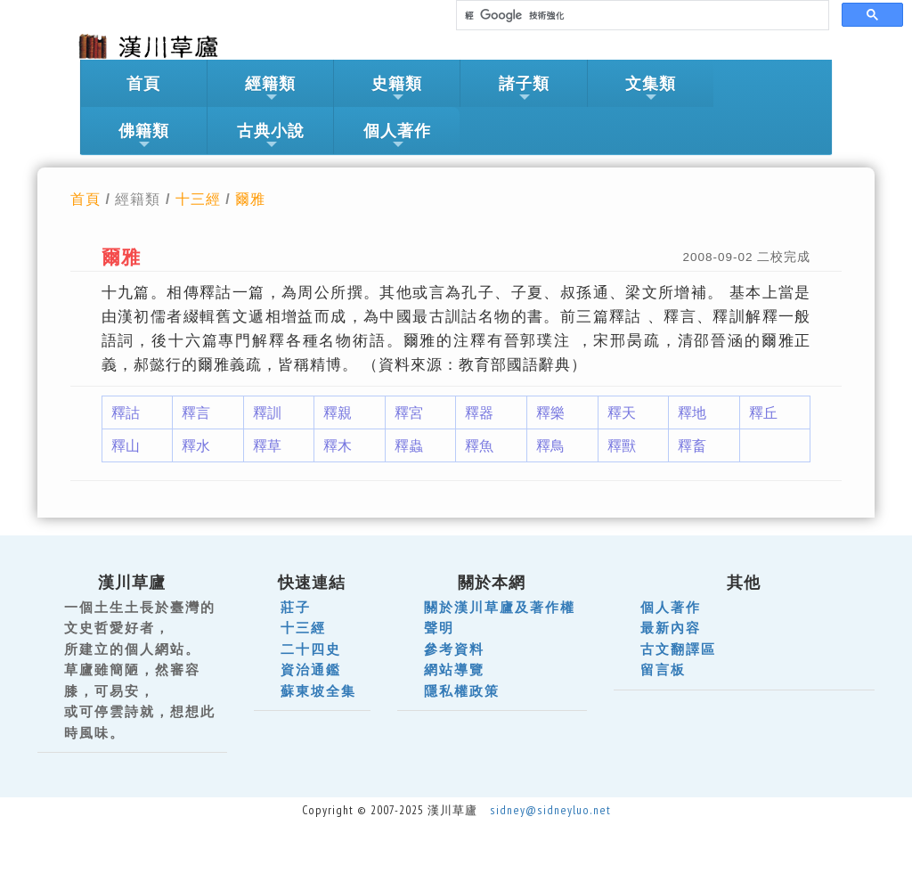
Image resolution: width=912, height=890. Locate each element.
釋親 (337, 412)
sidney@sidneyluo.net (550, 810)
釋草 (267, 445)
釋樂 (550, 412)
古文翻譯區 (678, 649)
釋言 (196, 412)
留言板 (663, 669)
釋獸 (621, 445)
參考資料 (454, 649)
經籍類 (270, 89)
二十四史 (311, 649)
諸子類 (524, 89)
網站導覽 (454, 669)
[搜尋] (641, 15)
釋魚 (479, 445)
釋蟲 (409, 445)
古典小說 (271, 136)
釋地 (692, 412)
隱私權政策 (462, 690)
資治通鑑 (311, 669)
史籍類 (396, 89)
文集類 (650, 89)
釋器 (479, 412)
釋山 (125, 445)
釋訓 (267, 412)
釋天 (621, 412)
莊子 (296, 607)
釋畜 (692, 445)
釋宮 (409, 412)
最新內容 (670, 627)
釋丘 (763, 412)
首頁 (143, 83)
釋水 (196, 445)
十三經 (198, 199)
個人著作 (397, 136)
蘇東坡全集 (318, 690)
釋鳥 (550, 445)
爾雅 (250, 199)
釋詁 (125, 412)
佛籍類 (143, 136)
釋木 (337, 445)
